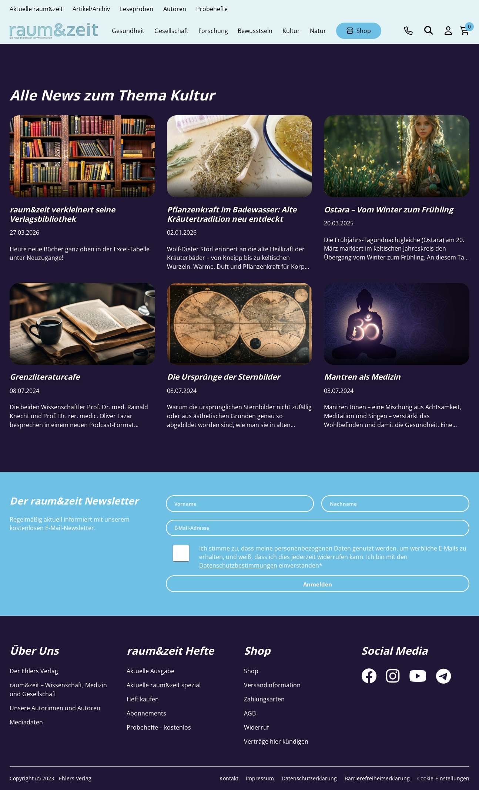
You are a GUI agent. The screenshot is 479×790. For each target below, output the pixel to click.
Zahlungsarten (264, 699)
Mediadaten (26, 722)
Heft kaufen (143, 699)
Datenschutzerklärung (309, 778)
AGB (250, 713)
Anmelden (317, 584)
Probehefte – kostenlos (159, 727)
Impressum (260, 778)
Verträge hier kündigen (276, 741)
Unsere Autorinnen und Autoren (55, 708)
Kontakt (229, 778)
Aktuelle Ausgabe (150, 671)
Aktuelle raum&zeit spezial (164, 685)
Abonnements (146, 713)
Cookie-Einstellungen (443, 778)
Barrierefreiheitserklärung (377, 778)
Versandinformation (272, 685)
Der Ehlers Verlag (34, 671)
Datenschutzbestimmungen (238, 565)
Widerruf (256, 727)
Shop (251, 671)
